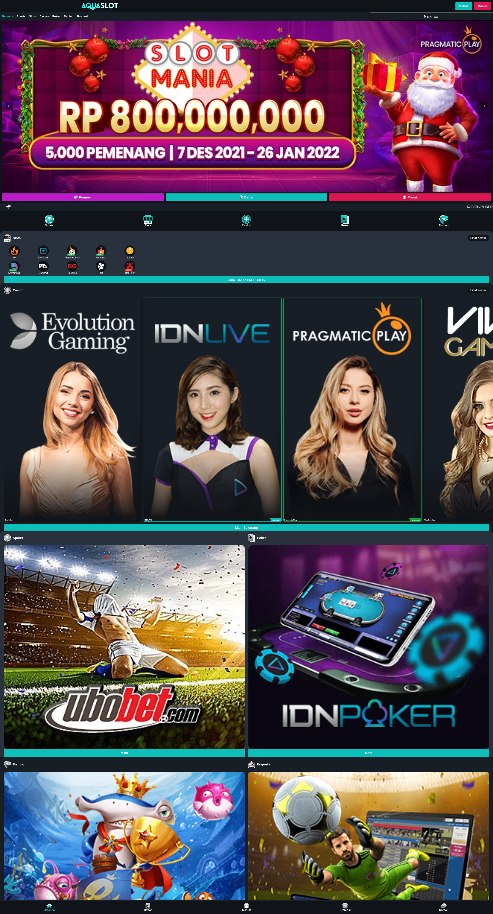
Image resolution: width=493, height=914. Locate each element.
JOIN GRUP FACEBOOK (246, 280)
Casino (44, 16)
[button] (9, 106)
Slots (32, 16)
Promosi (82, 16)
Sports (21, 16)
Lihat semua (478, 238)
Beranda (7, 16)
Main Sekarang (246, 527)
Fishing (69, 16)
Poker (56, 16)
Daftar (463, 6)
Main (124, 753)
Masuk (482, 6)
